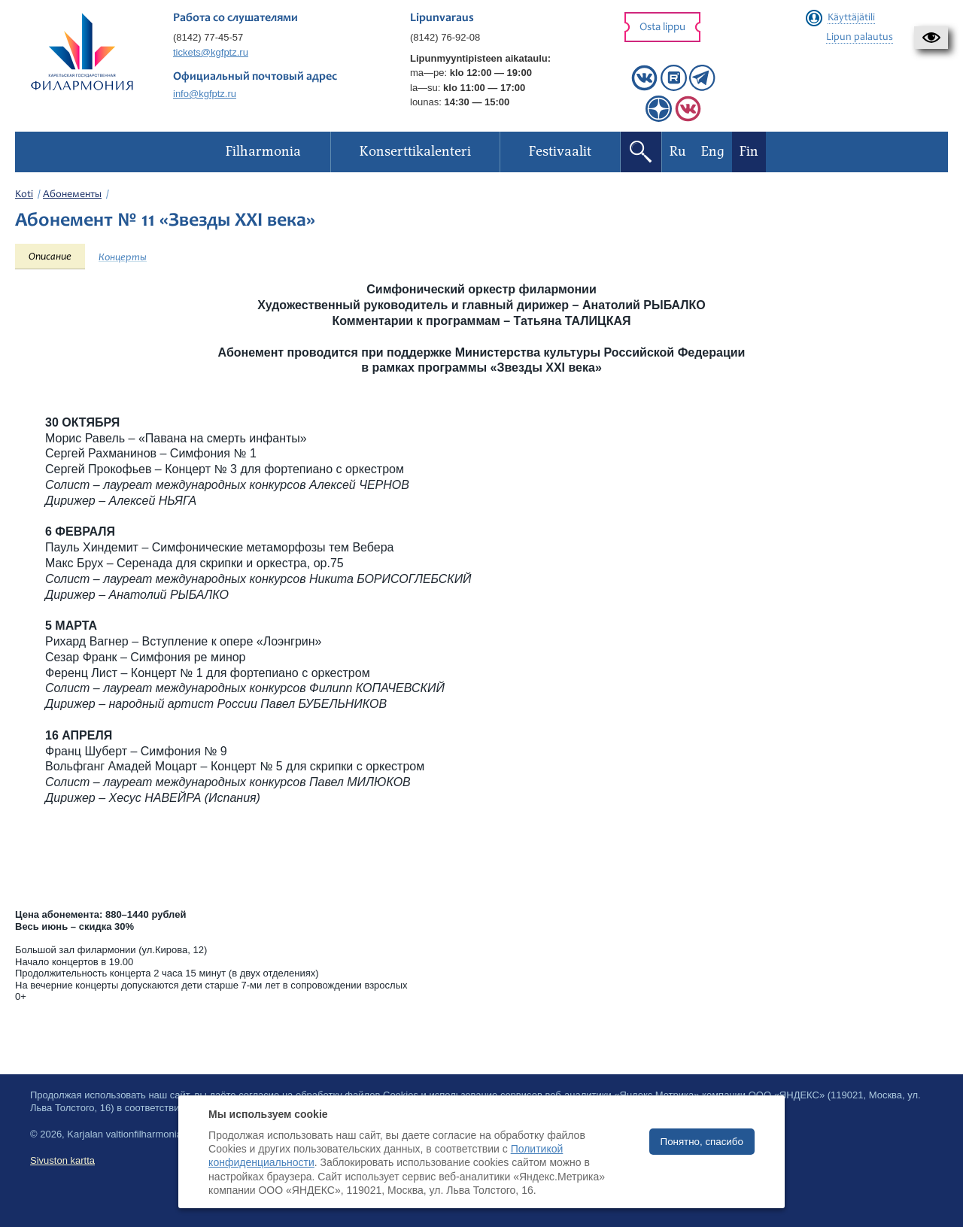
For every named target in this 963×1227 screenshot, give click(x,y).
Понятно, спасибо (702, 1141)
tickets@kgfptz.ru (210, 52)
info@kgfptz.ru (204, 93)
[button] (931, 37)
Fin (749, 151)
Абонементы (72, 195)
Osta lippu (662, 27)
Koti (24, 195)
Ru (678, 151)
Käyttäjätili (851, 18)
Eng (713, 151)
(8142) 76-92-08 (445, 37)
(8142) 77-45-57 (208, 37)
